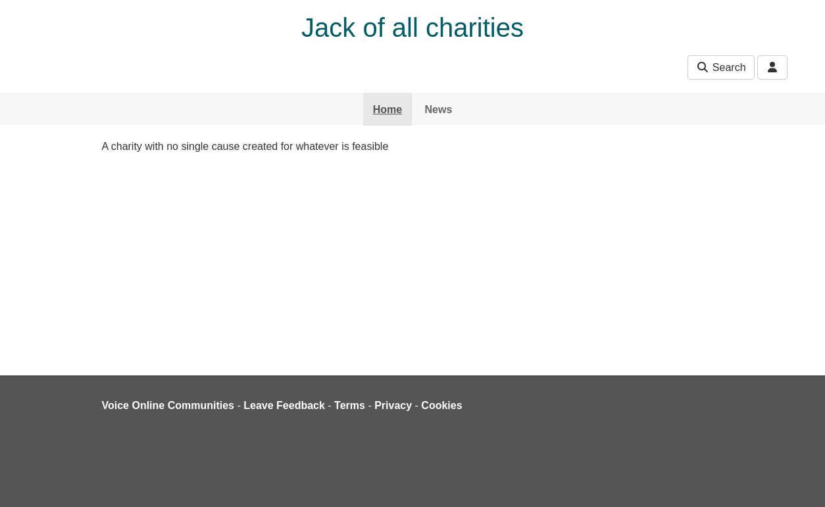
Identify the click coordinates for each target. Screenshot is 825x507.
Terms (349, 405)
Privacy (393, 405)
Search (720, 67)
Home (387, 109)
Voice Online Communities (168, 405)
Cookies (441, 405)
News (439, 109)
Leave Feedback (284, 405)
